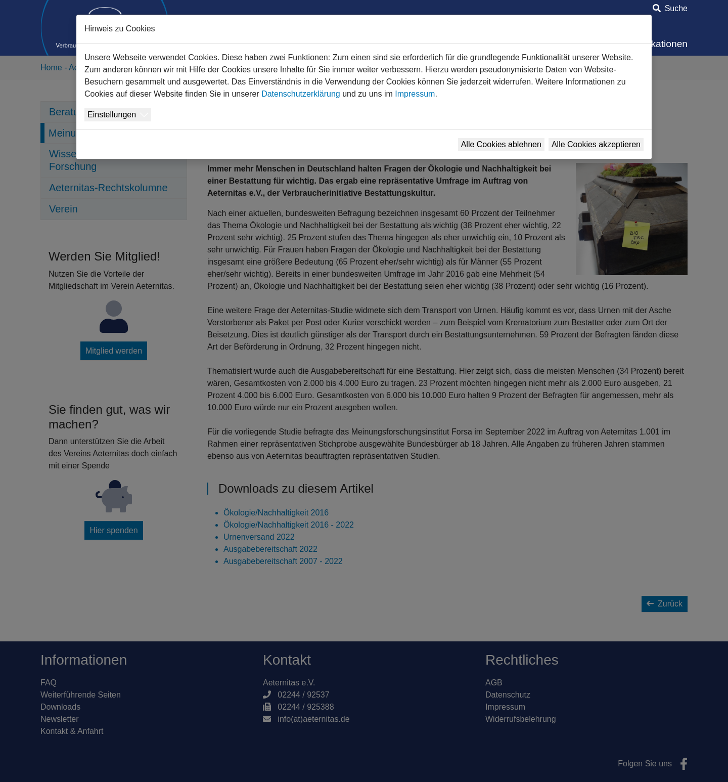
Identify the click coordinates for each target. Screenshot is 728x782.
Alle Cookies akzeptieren (596, 144)
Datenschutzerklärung (300, 94)
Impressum (415, 94)
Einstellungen (111, 114)
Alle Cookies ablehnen (501, 144)
